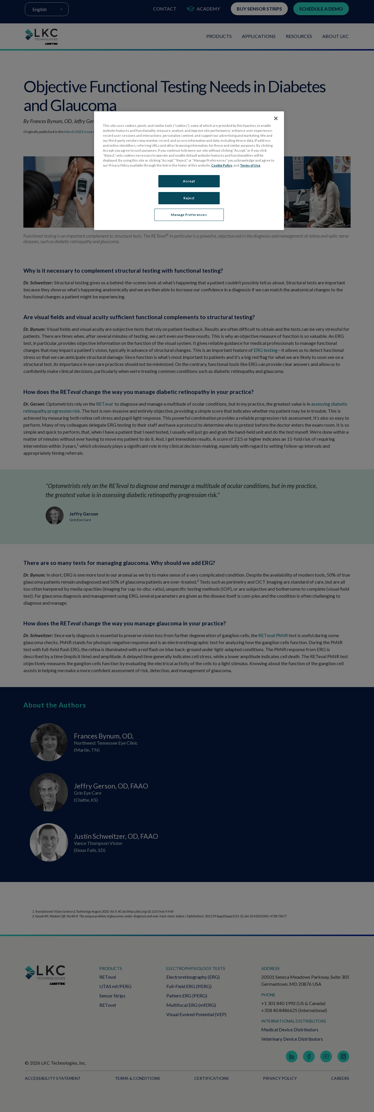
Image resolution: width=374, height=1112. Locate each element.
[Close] (275, 118)
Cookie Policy (221, 165)
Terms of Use (250, 165)
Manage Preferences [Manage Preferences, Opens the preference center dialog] (189, 215)
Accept (189, 181)
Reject (188, 198)
